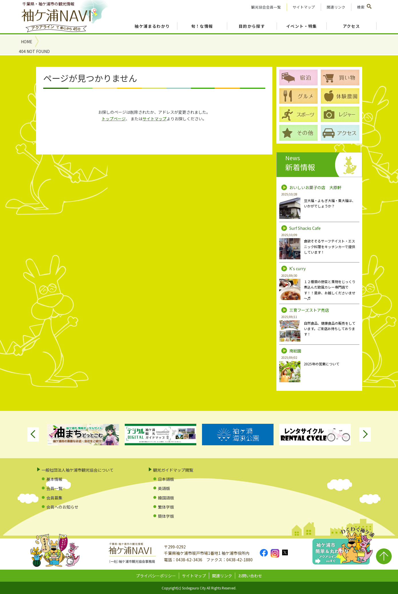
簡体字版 (166, 516)
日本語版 (166, 479)
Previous (33, 434)
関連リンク (336, 7)
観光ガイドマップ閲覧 (173, 470)
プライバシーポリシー (156, 576)
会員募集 (54, 498)
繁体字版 (166, 507)
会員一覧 (54, 488)
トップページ (114, 118)
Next (365, 434)
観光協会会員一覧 (266, 7)
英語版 (164, 488)
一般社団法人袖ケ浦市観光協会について (77, 470)
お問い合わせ (250, 576)
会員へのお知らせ (62, 507)
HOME (26, 41)
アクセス (351, 26)
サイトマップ (304, 7)
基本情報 (54, 479)
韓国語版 (166, 498)
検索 (361, 7)
